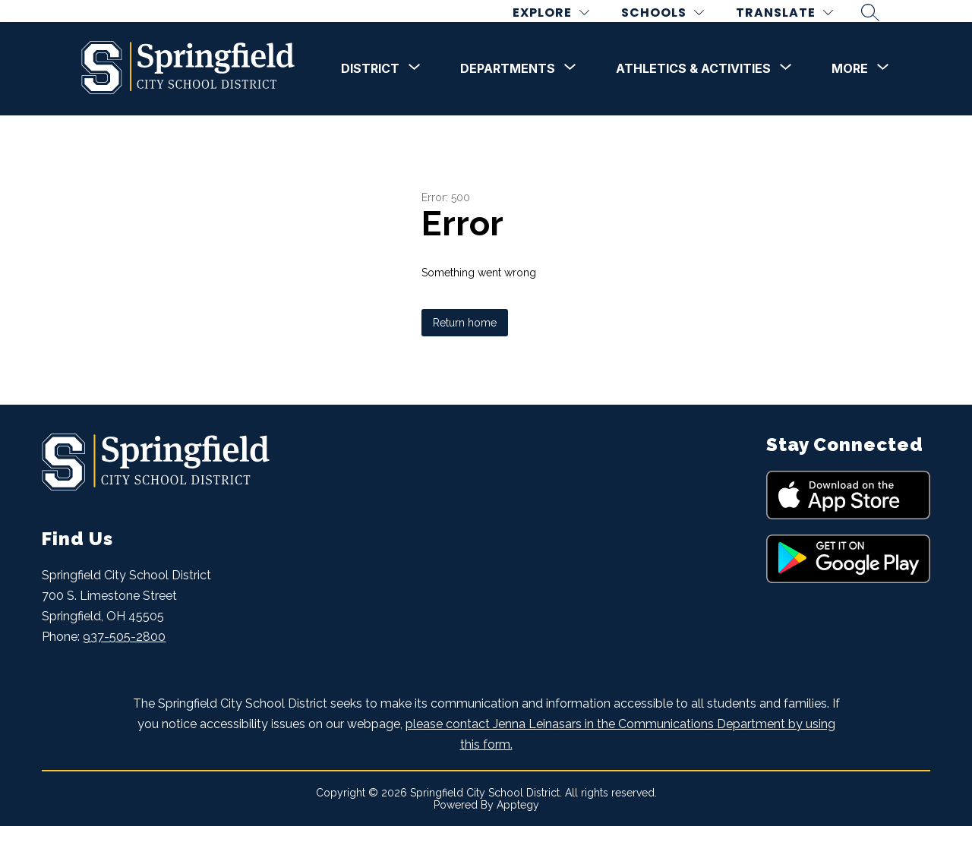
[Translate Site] (795, 29)
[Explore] (562, 29)
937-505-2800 (124, 671)
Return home (465, 357)
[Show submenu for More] (850, 103)
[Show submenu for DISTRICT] (370, 103)
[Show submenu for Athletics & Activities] (693, 103)
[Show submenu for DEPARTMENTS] (507, 103)
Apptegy (518, 840)
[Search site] (882, 29)
